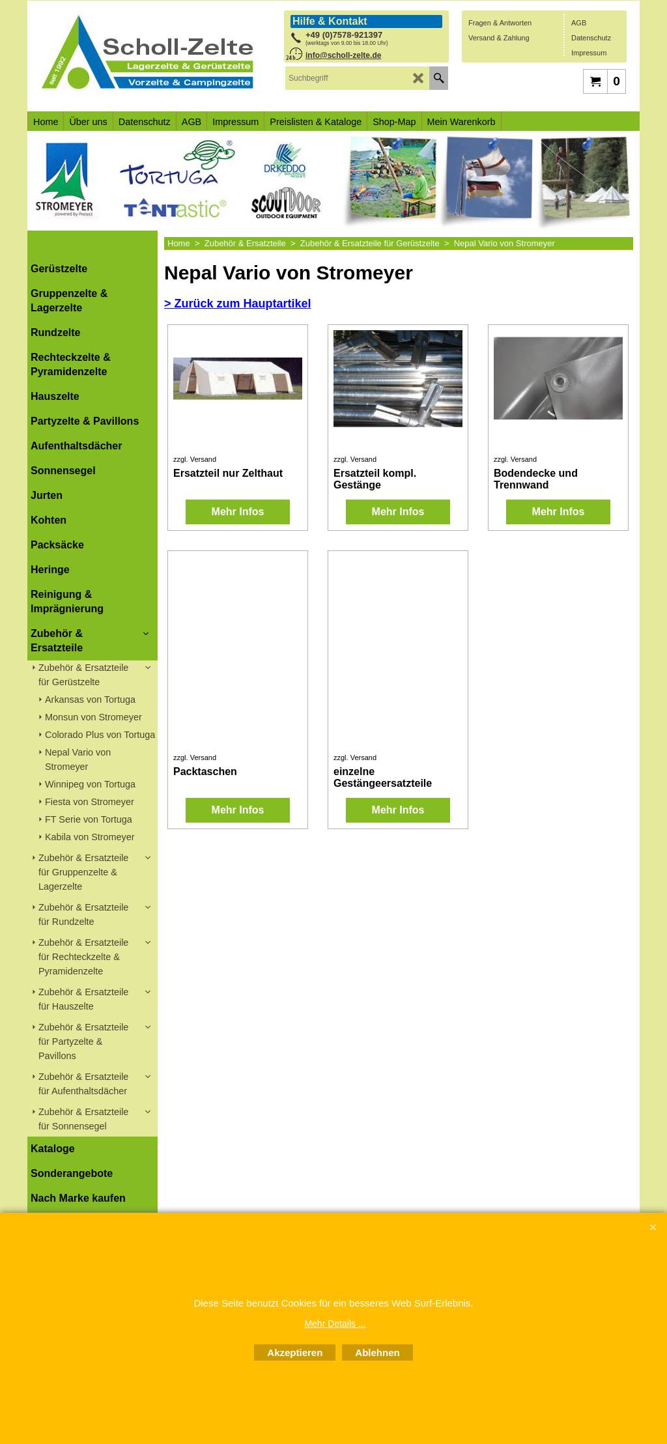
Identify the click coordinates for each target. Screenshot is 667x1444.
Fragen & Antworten (500, 23)
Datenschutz (591, 38)
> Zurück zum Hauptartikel (237, 303)
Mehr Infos (238, 511)
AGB (578, 23)
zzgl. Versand (194, 459)
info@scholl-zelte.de (343, 55)
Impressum (588, 53)
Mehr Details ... (334, 1323)
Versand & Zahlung (499, 38)
